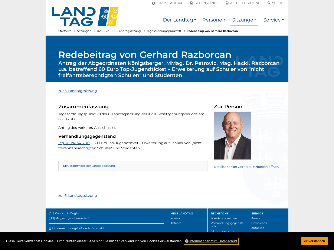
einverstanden (314, 241)
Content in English (68, 213)
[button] (195, 20)
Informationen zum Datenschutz (211, 241)
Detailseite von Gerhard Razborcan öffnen (246, 167)
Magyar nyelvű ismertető (72, 218)
